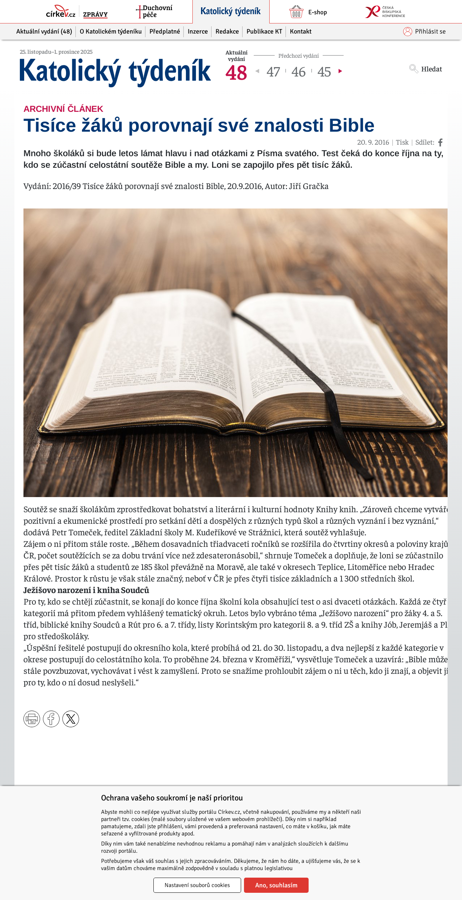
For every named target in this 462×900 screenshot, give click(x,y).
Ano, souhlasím (276, 885)
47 (273, 71)
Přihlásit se (424, 31)
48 (236, 71)
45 (324, 71)
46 (299, 71)
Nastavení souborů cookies (197, 885)
